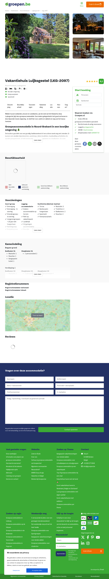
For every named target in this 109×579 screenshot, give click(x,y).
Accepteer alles (37, 570)
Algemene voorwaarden (39, 466)
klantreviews (88, 130)
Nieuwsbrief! (35, 470)
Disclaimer (78, 576)
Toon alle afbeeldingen (92, 54)
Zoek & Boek (95, 4)
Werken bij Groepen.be (38, 479)
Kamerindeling (43, 106)
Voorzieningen (32, 106)
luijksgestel (36, 11)
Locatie (51, 106)
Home (7, 11)
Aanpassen (16, 570)
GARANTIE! (95, 133)
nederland (14, 11)
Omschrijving (10, 106)
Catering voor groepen (13, 476)
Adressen (9, 473)
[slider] (92, 81)
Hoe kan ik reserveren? (13, 463)
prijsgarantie (89, 127)
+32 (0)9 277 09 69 (89, 463)
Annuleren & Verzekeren (14, 466)
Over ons (34, 457)
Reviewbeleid (95, 576)
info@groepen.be (89, 466)
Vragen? (66, 106)
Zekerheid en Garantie (59, 576)
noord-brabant (25, 11)
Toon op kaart (37, 315)
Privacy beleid (38, 576)
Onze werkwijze (11, 454)
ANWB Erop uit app (37, 473)
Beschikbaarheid (20, 106)
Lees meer (37, 140)
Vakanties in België (37, 476)
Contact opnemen (71, 429)
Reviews (58, 106)
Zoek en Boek (35, 454)
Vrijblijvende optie (12, 470)
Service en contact (12, 479)
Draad (102, 569)
